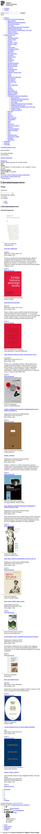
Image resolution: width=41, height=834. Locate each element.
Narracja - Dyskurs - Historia (11, 772)
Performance (11, 139)
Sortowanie (4, 190)
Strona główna (5, 176)
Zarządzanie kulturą (13, 49)
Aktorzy (10, 114)
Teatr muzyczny (12, 82)
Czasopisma (11, 50)
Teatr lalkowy (11, 80)
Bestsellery (7, 141)
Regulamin (7, 828)
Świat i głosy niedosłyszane (10, 248)
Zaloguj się (4, 160)
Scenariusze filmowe (13, 129)
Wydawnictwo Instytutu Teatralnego (14, 19)
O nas (5, 825)
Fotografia (10, 55)
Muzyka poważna (12, 66)
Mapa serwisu (8, 826)
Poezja (9, 121)
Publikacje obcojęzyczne (14, 72)
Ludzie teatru (11, 47)
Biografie (10, 111)
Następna (6, 800)
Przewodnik (11, 71)
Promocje (6, 143)
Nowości (6, 17)
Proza (9, 46)
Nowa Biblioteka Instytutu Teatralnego (18, 27)
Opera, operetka (12, 118)
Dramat (10, 36)
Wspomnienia (11, 119)
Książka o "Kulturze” (9, 455)
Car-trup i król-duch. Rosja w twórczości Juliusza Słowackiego (19, 727)
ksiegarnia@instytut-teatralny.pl (20, 805)
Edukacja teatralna (13, 93)
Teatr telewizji (12, 78)
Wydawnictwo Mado (13, 136)
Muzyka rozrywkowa (13, 125)
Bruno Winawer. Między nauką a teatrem (14, 601)
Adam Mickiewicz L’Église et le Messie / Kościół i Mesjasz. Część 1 (20, 354)
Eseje (9, 133)
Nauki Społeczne (12, 91)
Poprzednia (7, 789)
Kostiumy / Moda (12, 42)
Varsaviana (11, 89)
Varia (9, 83)
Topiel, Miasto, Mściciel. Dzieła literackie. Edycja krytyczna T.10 (20, 558)
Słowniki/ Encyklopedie (14, 77)
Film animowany (12, 53)
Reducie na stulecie (13, 33)
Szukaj (2, 13)
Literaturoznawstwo (13, 63)
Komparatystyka (12, 135)
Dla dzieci (10, 52)
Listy (9, 132)
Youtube (6, 10)
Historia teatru (12, 57)
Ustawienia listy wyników (8, 195)
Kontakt (6, 829)
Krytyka (10, 61)
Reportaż (10, 127)
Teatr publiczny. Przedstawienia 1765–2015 (20, 30)
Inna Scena (11, 25)
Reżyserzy (10, 116)
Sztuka (9, 75)
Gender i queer (12, 39)
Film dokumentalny (13, 38)
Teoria (9, 86)
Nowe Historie (12, 21)
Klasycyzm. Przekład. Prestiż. (11, 679)
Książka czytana (12, 44)
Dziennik (10, 138)
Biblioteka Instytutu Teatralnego (16, 22)
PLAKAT (10, 67)
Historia (10, 88)
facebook (6, 8)
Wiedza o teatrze (12, 32)
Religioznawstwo (12, 69)
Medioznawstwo (12, 94)
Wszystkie (7, 144)
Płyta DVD (11, 124)
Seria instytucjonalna (13, 24)
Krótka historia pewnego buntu (12, 302)
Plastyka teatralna (12, 64)
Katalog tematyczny (9, 35)
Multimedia (11, 60)
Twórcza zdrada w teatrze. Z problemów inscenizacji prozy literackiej (21, 636)
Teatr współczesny (13, 85)
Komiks (10, 58)
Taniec (9, 74)
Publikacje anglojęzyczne (15, 28)
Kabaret (10, 41)
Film (9, 122)
